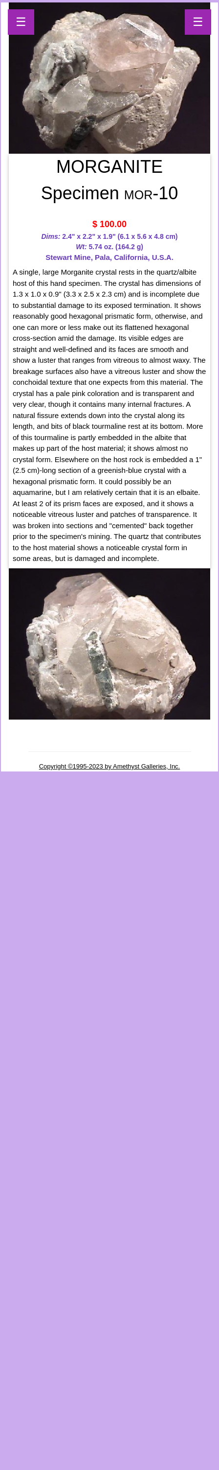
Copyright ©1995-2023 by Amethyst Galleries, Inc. (109, 766)
